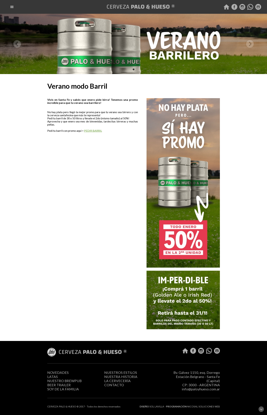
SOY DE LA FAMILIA (63, 389)
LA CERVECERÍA (117, 381)
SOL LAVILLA (156, 406)
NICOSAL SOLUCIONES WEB (203, 406)
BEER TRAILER (59, 385)
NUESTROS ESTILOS (120, 372)
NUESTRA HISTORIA (120, 377)
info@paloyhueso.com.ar (201, 389)
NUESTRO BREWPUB (64, 381)
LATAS (52, 377)
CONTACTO (114, 385)
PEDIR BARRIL (93, 130)
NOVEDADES (58, 372)
